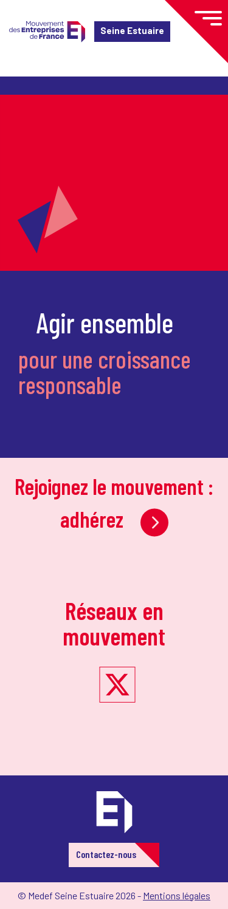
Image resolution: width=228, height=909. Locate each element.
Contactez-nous (106, 854)
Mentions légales (176, 895)
